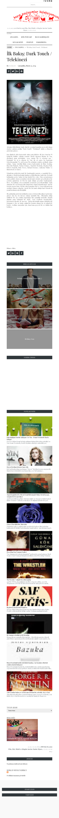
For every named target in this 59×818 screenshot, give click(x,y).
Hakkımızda (41, 42)
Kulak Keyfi (18, 42)
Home (9, 47)
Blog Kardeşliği (42, 37)
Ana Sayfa (14, 37)
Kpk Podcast (26, 37)
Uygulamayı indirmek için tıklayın (17, 764)
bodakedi (12, 66)
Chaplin (29, 42)
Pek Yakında (19, 47)
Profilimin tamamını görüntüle (16, 776)
